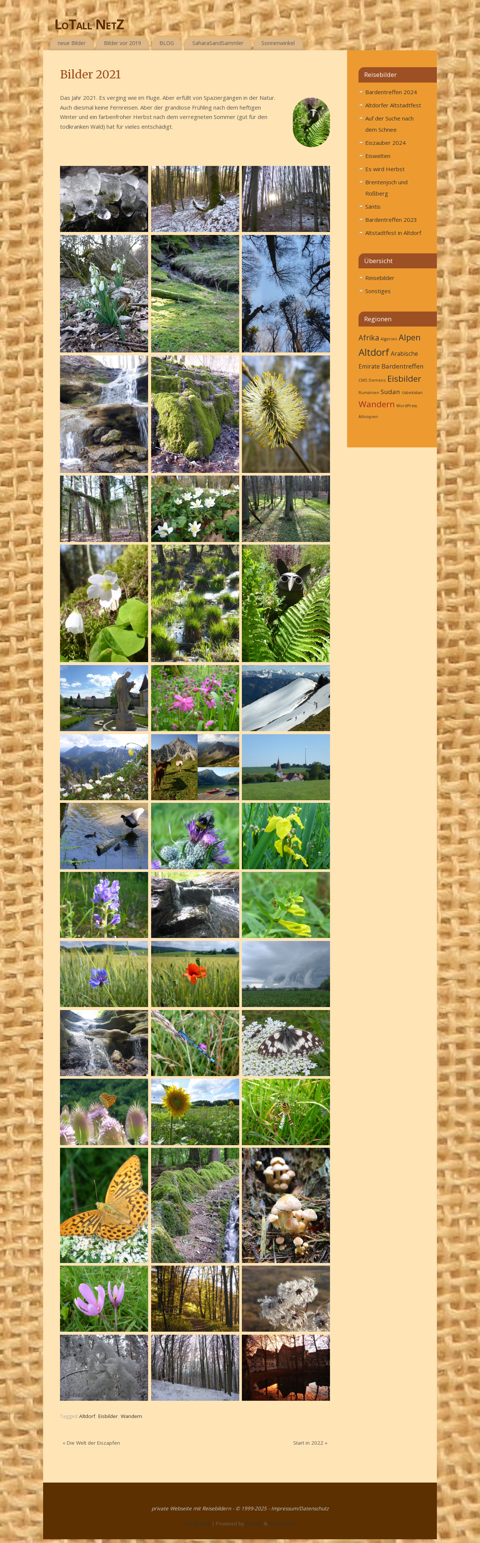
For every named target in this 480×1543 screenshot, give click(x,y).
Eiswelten (377, 156)
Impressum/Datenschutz (299, 1508)
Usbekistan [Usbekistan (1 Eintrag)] (412, 392)
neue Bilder (72, 43)
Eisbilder (108, 1416)
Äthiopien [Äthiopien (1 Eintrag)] (368, 416)
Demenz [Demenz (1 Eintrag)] (377, 380)
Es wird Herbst (385, 169)
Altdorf (87, 1416)
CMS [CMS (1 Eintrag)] (362, 380)
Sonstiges (378, 291)
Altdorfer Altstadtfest (393, 105)
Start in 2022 (310, 1442)
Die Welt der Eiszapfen (91, 1442)
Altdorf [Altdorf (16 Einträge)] (373, 352)
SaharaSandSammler (217, 43)
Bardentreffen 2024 (391, 92)
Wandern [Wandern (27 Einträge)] (376, 404)
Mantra (254, 1523)
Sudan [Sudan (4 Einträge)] (390, 391)
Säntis (373, 206)
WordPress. (282, 1523)
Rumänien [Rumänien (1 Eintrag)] (368, 392)
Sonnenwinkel (278, 43)
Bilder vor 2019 (122, 43)
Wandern (131, 1416)
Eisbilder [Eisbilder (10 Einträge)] (404, 378)
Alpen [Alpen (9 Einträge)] (410, 337)
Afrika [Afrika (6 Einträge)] (368, 338)
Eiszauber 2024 (385, 142)
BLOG (166, 43)
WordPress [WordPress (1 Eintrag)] (406, 405)
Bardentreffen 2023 (391, 219)
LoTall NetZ (89, 24)
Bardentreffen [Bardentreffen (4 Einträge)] (402, 366)
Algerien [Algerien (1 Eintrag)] (389, 339)
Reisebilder (379, 278)
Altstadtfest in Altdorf (393, 232)
